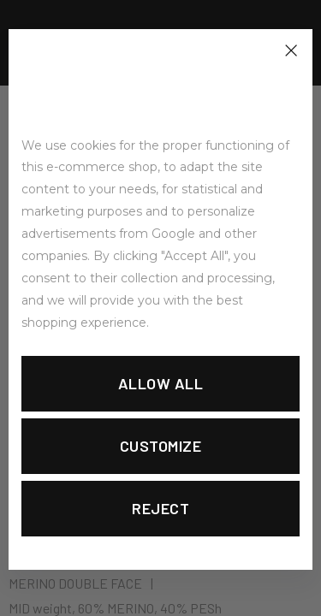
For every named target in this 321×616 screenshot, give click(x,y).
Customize (161, 445)
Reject (160, 508)
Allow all (161, 383)
